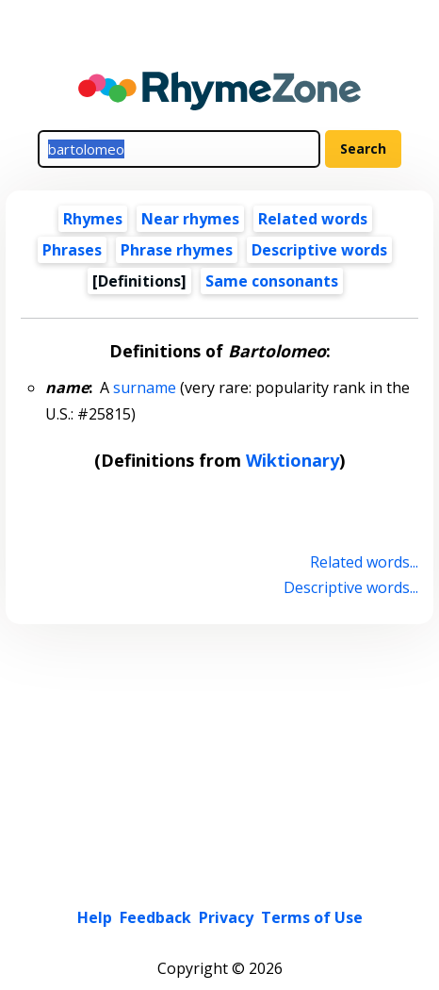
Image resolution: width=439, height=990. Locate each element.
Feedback (155, 917)
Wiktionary (292, 460)
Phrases (72, 249)
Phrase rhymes (177, 249)
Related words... (364, 562)
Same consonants (271, 281)
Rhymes (92, 218)
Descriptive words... (351, 587)
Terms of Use (312, 917)
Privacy (226, 917)
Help (94, 917)
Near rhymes (190, 218)
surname (144, 387)
